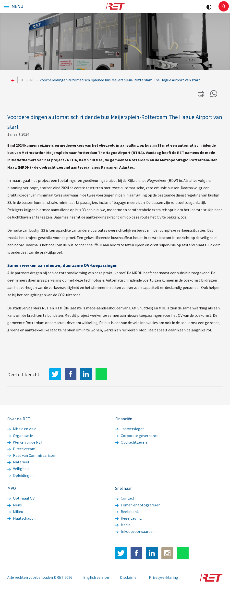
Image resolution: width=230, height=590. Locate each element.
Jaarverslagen (130, 428)
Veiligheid (18, 468)
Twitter (121, 553)
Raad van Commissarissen (31, 455)
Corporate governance (136, 435)
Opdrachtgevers (131, 442)
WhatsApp (101, 374)
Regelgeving (128, 518)
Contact (124, 498)
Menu (17, 6)
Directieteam (21, 448)
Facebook (136, 553)
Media (123, 524)
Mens (14, 505)
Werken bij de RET (25, 442)
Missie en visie (21, 428)
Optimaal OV (21, 498)
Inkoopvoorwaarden (135, 531)
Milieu (15, 511)
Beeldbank (127, 511)
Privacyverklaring (163, 577)
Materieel (18, 461)
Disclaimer (129, 577)
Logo (115, 6)
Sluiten (223, 6)
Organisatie (20, 435)
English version (96, 577)
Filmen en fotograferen (137, 505)
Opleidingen (20, 475)
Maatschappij (21, 518)
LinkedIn (86, 374)
